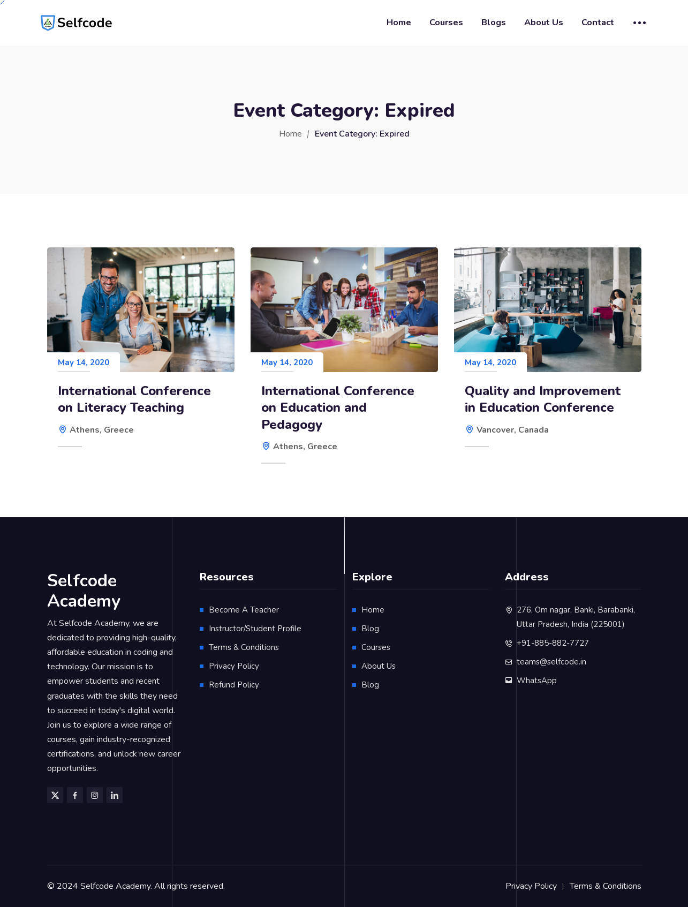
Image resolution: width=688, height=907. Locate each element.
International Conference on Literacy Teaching (134, 399)
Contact (597, 22)
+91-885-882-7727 (553, 643)
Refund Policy (234, 684)
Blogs (493, 22)
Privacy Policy (234, 666)
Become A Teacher (244, 609)
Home (399, 22)
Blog (370, 628)
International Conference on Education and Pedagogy (337, 408)
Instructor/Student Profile (255, 628)
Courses (446, 22)
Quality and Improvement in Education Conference (543, 399)
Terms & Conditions (244, 647)
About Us (543, 22)
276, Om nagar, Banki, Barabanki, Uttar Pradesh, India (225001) (576, 617)
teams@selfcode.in (551, 661)
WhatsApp (537, 680)
